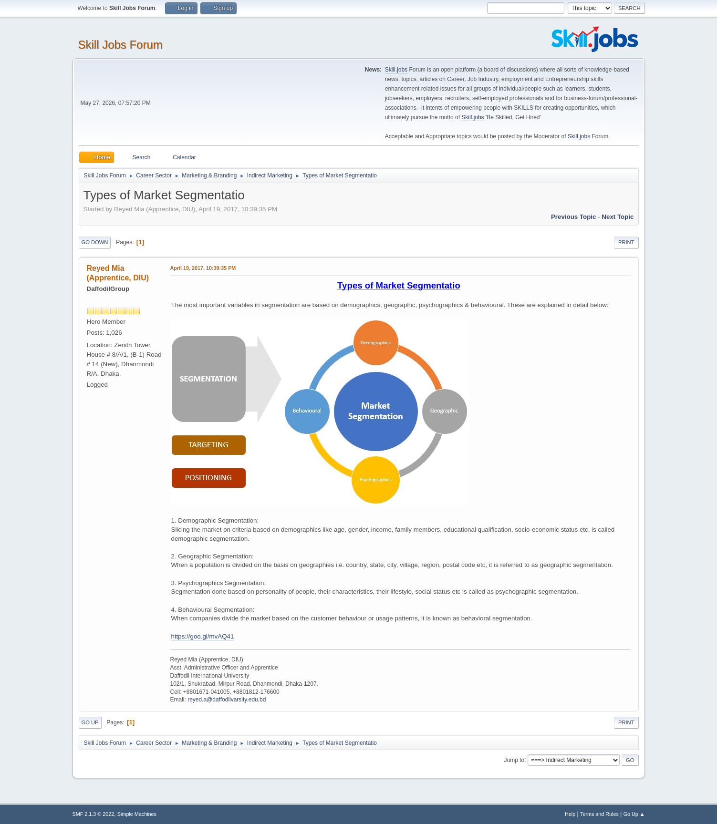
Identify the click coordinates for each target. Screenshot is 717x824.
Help (570, 814)
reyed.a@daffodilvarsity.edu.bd (226, 699)
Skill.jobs (396, 69)
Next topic (618, 216)
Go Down (95, 242)
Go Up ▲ (634, 814)
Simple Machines (136, 814)
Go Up (90, 722)
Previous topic (573, 216)
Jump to (514, 759)
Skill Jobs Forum (120, 44)
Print (626, 242)
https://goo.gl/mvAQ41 (202, 636)
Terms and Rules (599, 814)
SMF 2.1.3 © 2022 (93, 814)
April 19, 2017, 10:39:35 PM (203, 268)
